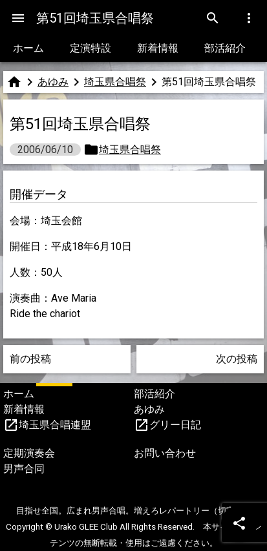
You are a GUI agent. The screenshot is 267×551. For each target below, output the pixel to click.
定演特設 (90, 48)
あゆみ (53, 82)
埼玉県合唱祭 (115, 82)
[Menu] (18, 18)
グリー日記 (175, 425)
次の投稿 (236, 359)
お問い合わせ (165, 453)
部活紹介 (225, 48)
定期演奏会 (29, 453)
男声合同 (24, 469)
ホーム (28, 48)
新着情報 (157, 48)
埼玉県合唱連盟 (55, 425)
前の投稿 (30, 359)
